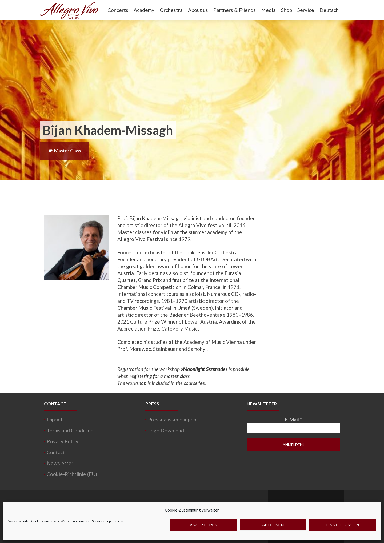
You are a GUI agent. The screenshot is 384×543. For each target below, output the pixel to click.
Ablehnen (273, 524)
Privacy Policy (62, 441)
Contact (56, 452)
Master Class (64, 151)
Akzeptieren (204, 524)
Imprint (55, 419)
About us (198, 10)
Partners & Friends (234, 10)
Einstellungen (342, 524)
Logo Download (166, 430)
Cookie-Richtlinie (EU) (72, 474)
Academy (144, 10)
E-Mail (293, 419)
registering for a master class (160, 376)
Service (305, 10)
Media (268, 10)
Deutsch (329, 10)
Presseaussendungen (172, 419)
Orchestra (171, 10)
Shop (286, 10)
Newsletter (60, 463)
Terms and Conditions (71, 430)
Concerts (117, 10)
